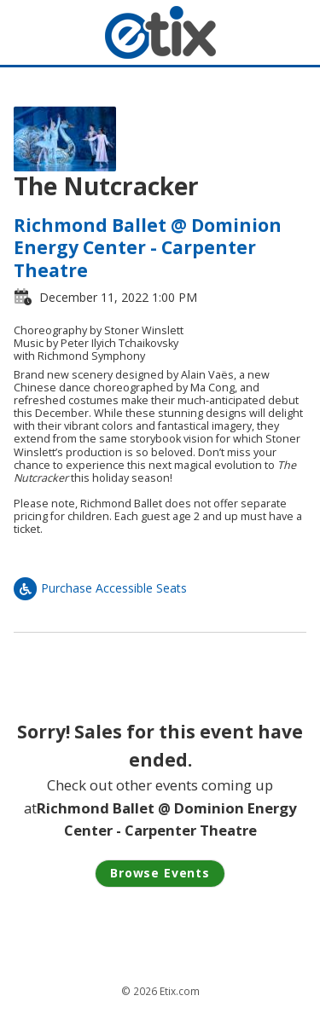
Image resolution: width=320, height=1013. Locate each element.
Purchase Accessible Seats (100, 588)
